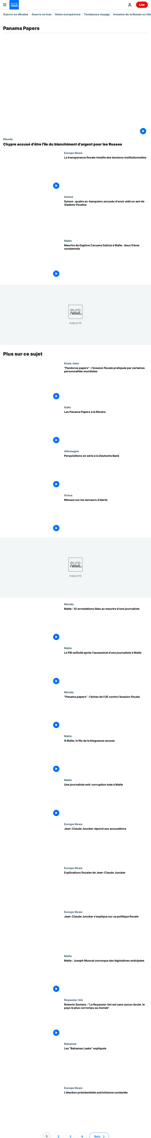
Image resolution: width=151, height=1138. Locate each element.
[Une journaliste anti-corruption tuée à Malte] (106, 800)
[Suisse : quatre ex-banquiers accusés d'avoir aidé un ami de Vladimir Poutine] (106, 217)
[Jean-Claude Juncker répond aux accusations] (106, 844)
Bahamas (70, 1043)
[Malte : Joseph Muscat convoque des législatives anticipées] (106, 976)
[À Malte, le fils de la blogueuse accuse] (106, 756)
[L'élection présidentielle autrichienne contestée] (106, 1108)
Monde (8, 139)
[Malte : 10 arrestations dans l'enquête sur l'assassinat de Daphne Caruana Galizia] (106, 624)
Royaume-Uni (73, 999)
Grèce (68, 495)
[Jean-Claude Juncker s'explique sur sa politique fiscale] (106, 932)
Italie (67, 407)
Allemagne (71, 451)
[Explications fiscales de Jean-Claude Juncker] (106, 888)
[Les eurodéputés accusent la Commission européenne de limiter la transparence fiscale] (106, 173)
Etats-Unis (71, 363)
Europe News (73, 152)
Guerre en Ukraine (15, 14)
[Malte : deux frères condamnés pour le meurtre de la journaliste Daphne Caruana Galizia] (106, 261)
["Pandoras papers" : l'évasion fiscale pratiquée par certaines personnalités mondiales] (106, 383)
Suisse (68, 196)
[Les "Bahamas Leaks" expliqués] (106, 1064)
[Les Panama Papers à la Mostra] (106, 427)
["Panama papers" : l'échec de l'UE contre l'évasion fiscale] (106, 712)
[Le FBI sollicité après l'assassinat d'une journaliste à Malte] (106, 668)
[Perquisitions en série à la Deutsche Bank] (106, 471)
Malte (68, 240)
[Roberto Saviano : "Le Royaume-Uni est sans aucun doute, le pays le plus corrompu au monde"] (106, 1020)
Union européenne (68, 14)
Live (142, 4)
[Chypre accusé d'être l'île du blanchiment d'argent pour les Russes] (75, 144)
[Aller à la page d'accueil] (14, 4)
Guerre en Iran (42, 14)
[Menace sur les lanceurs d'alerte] (106, 515)
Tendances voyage (97, 14)
